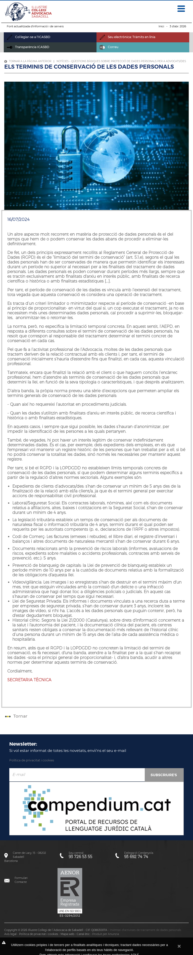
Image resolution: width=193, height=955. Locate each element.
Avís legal (10, 934)
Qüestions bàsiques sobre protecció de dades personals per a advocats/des (128, 61)
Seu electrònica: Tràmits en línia (127, 37)
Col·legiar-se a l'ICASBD (28, 37)
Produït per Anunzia (105, 934)
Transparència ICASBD (28, 47)
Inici (161, 26)
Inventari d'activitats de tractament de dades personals (145, 930)
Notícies (63, 61)
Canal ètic (83, 934)
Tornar (15, 716)
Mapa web (67, 934)
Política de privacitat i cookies (31, 760)
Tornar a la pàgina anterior (27, 61)
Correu (109, 47)
